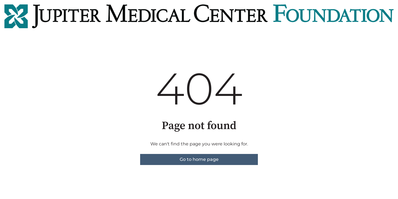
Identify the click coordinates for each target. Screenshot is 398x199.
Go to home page (199, 159)
